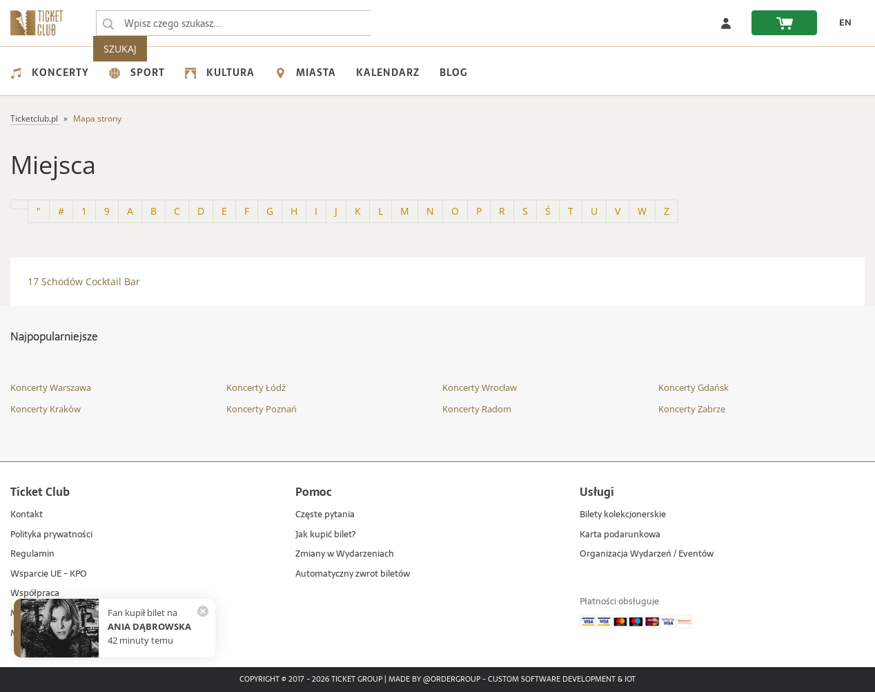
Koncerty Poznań (261, 409)
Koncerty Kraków (45, 409)
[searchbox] (234, 23)
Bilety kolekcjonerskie (623, 514)
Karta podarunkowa (620, 534)
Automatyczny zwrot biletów (352, 574)
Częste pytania (325, 514)
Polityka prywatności (51, 534)
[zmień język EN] (841, 22)
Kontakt (26, 514)
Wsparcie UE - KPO (48, 574)
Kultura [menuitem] (220, 72)
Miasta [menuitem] (305, 72)
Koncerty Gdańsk (693, 387)
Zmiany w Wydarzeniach (344, 554)
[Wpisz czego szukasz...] (108, 23)
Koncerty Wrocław (479, 387)
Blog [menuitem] (453, 72)
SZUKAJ (398, 23)
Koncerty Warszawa (50, 387)
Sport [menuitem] (137, 72)
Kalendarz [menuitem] (388, 72)
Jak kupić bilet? (325, 534)
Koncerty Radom (476, 409)
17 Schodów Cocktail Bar (84, 281)
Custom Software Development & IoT (562, 679)
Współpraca (34, 593)
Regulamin (32, 554)
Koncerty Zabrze (691, 409)
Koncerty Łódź (256, 387)
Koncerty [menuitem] (49, 72)
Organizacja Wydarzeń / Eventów (647, 554)
